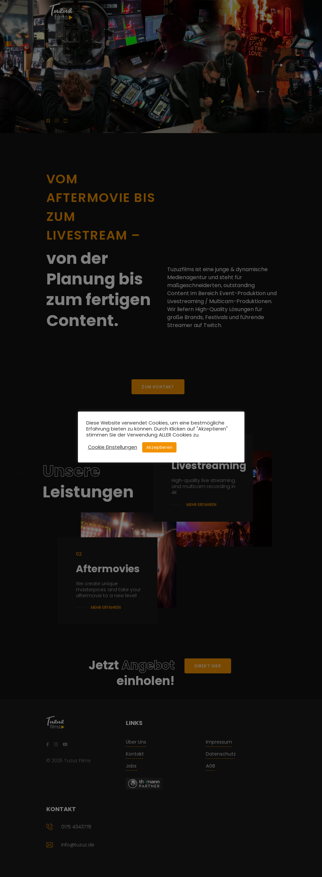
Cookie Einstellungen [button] (112, 447)
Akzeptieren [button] (159, 447)
